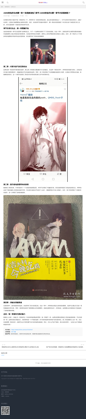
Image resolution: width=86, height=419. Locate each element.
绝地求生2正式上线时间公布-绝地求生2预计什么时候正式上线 (20, 347)
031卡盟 (13, 332)
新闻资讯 (7, 7)
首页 (2, 7)
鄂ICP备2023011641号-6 (29, 378)
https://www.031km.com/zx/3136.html (22, 329)
